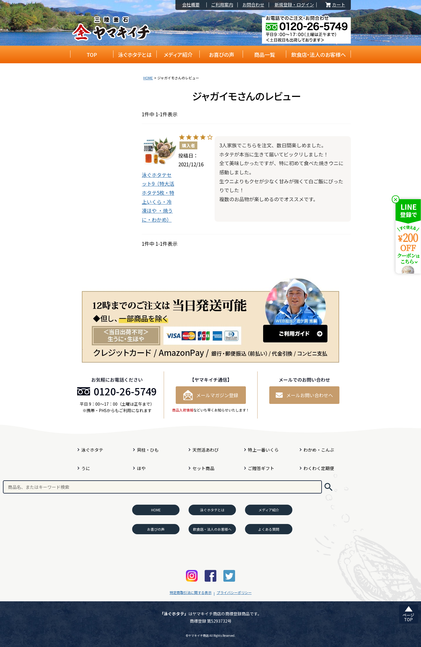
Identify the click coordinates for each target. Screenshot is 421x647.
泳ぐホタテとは (135, 54)
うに (85, 468)
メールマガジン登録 (210, 395)
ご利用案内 (222, 4)
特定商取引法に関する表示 (191, 592)
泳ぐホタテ (92, 450)
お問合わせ (253, 4)
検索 (328, 487)
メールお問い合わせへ (304, 395)
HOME (148, 77)
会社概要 (191, 4)
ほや (141, 468)
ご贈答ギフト (261, 468)
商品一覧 (264, 54)
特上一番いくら (263, 450)
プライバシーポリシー (234, 592)
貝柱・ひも (148, 450)
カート (334, 4)
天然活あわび (205, 450)
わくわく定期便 (318, 468)
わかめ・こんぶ (318, 450)
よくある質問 (268, 529)
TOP (92, 54)
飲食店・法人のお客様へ (318, 54)
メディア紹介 (178, 54)
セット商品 (203, 468)
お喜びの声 (221, 54)
